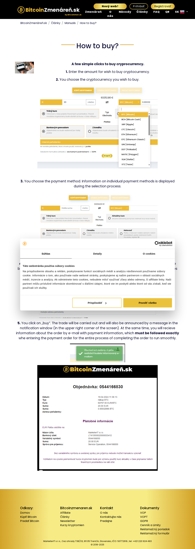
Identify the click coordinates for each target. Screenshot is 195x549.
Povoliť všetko (148, 302)
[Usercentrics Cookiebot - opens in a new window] (157, 243)
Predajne (106, 521)
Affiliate (65, 513)
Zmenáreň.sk (49, 11)
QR (167, 12)
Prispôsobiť (97, 302)
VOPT (144, 517)
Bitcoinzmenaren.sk (76, 508)
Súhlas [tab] (46, 253)
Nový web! (110, 6)
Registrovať (162, 6)
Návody (125, 12)
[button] (181, 11)
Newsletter (67, 521)
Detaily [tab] (97, 253)
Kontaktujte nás (110, 517)
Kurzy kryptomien (72, 525)
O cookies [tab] (149, 253)
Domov (25, 513)
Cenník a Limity (150, 525)
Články (142, 12)
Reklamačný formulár (155, 533)
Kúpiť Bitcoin (28, 517)
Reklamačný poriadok (155, 529)
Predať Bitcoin (29, 521)
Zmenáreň (93, 12)
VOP (143, 513)
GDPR (144, 521)
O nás (110, 14)
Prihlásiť (139, 6)
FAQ (156, 12)
